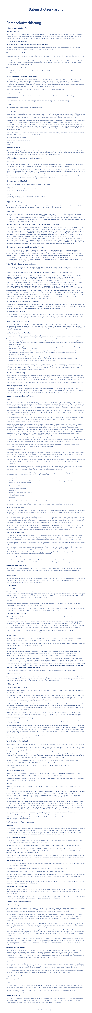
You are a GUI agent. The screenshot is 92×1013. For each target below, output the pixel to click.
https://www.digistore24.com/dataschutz (52, 834)
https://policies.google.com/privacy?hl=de (18, 738)
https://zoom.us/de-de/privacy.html (73, 987)
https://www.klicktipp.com (51, 627)
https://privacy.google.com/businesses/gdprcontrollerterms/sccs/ (63, 814)
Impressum (55, 1010)
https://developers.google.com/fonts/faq (51, 778)
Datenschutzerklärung (43, 1010)
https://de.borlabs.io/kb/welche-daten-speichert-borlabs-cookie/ (43, 470)
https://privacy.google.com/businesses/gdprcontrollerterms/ (23, 814)
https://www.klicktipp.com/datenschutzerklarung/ (66, 670)
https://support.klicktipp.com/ (70, 627)
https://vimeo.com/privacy (52, 762)
